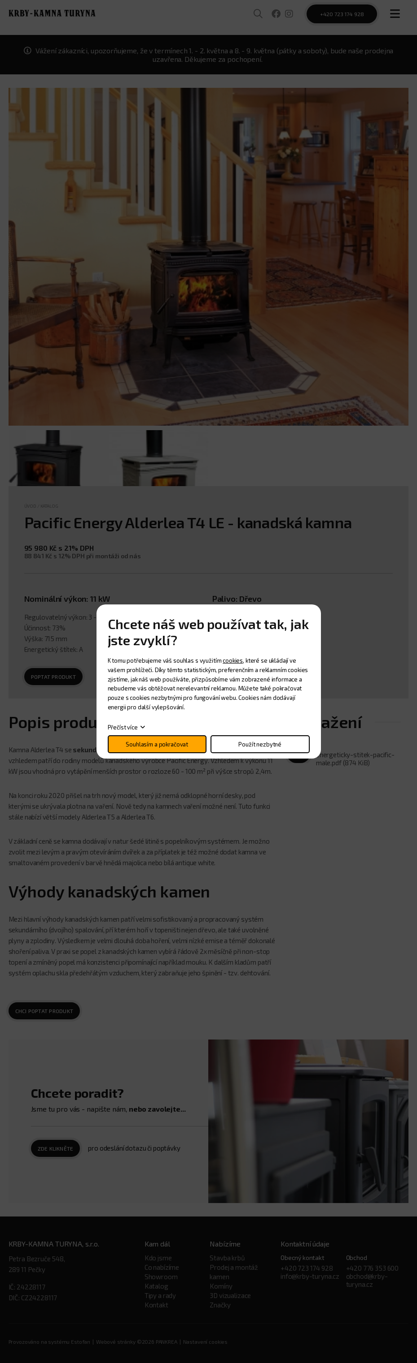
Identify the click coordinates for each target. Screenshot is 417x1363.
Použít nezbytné (259, 744)
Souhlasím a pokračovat (157, 744)
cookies (233, 660)
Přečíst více (123, 727)
